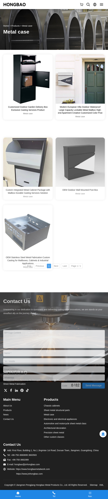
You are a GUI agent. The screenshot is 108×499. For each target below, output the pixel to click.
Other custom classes (54, 437)
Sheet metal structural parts (57, 410)
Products (15, 26)
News (5, 414)
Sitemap (93, 485)
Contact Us (8, 419)
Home (6, 26)
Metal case (27, 26)
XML (101, 485)
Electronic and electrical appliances (60, 419)
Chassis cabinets (52, 405)
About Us (7, 405)
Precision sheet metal (54, 432)
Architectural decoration (55, 428)
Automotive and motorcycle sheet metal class (65, 423)
